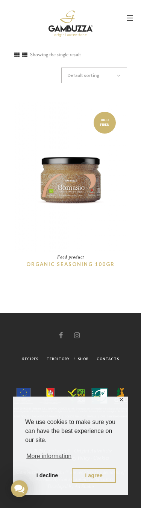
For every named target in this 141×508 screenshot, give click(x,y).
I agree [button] (93, 475)
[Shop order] (97, 75)
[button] (19, 488)
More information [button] (48, 456)
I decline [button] (47, 475)
